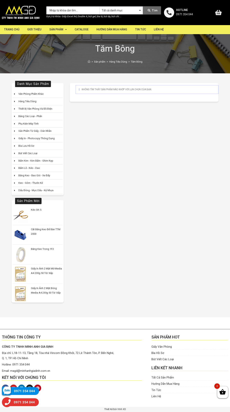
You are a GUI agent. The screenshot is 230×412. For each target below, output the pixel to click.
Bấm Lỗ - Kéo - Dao (29, 167)
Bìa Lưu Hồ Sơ (26, 145)
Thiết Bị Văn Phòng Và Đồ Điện (35, 108)
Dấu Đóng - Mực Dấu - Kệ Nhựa (35, 190)
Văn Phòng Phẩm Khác (31, 93)
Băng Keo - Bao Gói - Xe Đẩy (34, 175)
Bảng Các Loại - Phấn (30, 116)
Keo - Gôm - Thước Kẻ (30, 182)
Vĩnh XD (121, 409)
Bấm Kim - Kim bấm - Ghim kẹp (35, 160)
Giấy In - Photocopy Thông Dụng (36, 138)
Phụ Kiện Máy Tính (28, 123)
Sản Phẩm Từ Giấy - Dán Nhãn (35, 130)
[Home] (89, 61)
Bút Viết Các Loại (27, 153)
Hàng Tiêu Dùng (27, 101)
